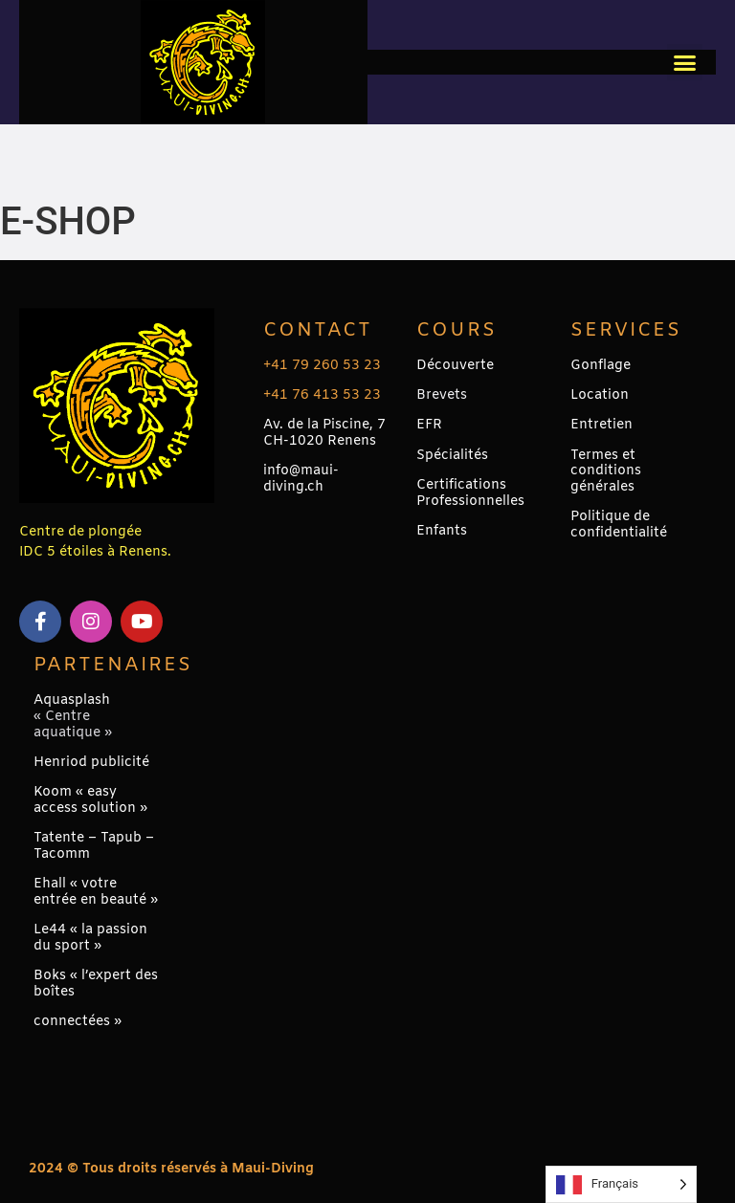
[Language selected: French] (621, 1184)
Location (599, 395)
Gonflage (600, 366)
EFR (429, 425)
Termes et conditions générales (605, 472)
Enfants (441, 531)
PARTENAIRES (112, 665)
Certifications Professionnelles (470, 493)
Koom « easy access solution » (90, 800)
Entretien (601, 425)
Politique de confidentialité (618, 525)
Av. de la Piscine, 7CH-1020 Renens (324, 433)
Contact (317, 330)
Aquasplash (71, 700)
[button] (685, 62)
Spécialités (452, 456)
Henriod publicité (91, 763)
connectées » (77, 1022)
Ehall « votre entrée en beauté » (95, 892)
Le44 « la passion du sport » (90, 938)
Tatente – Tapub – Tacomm (93, 846)
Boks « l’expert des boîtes (95, 984)
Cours (456, 330)
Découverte (455, 366)
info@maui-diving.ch (301, 479)
